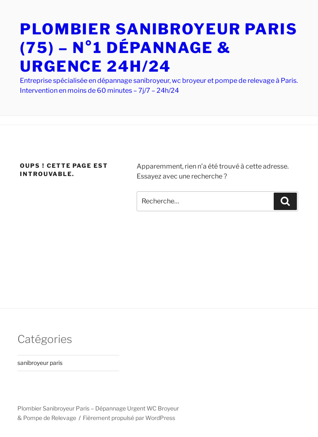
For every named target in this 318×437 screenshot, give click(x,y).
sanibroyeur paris (40, 362)
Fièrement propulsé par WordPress (129, 417)
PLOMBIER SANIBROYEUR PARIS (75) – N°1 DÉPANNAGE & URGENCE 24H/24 (159, 47)
